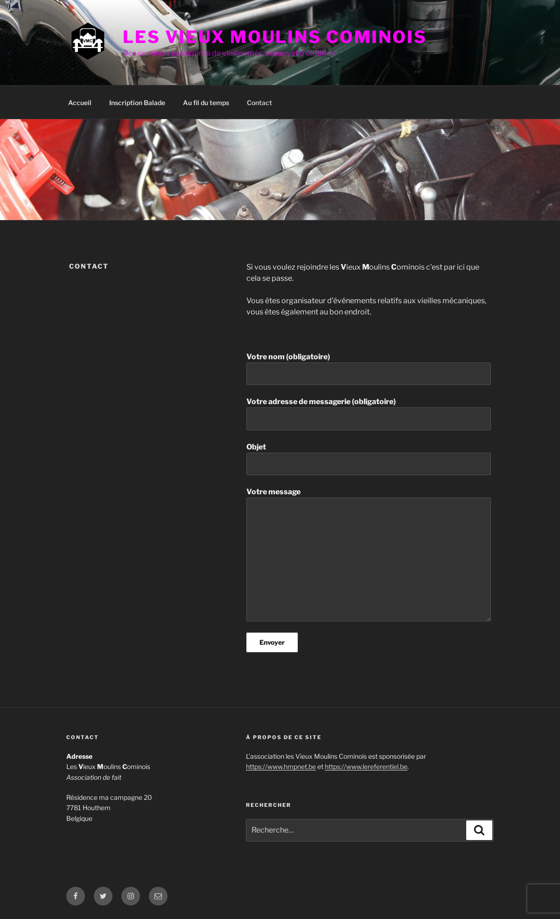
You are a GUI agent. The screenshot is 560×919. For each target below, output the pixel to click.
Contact (259, 103)
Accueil (79, 103)
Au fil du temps (206, 103)
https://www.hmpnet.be (281, 766)
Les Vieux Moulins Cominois (275, 37)
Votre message (368, 554)
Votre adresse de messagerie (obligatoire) (368, 413)
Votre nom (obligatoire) (368, 368)
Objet (368, 458)
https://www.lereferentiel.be (366, 766)
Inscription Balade (137, 103)
